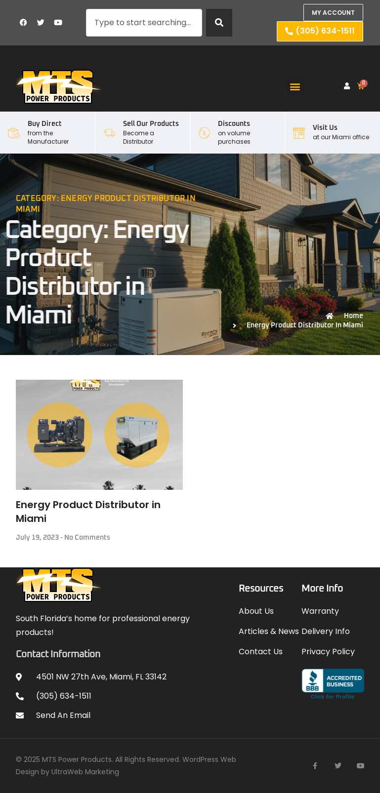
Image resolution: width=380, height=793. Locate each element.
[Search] (219, 23)
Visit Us (325, 127)
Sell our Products (151, 123)
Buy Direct (45, 123)
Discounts (234, 123)
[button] (295, 86)
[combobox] (144, 23)
